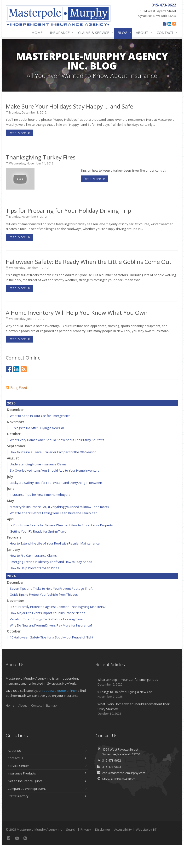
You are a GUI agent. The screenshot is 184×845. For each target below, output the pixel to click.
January (13, 549)
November (15, 422)
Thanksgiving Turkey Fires (40, 157)
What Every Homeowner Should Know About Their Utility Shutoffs (57, 440)
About (143, 32)
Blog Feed (16, 387)
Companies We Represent (47, 788)
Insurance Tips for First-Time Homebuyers (40, 494)
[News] (174, 24)
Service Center (47, 765)
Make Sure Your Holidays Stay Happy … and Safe (69, 106)
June (10, 488)
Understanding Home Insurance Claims (38, 464)
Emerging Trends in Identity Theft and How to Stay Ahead (51, 562)
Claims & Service (94, 32)
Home (37, 32)
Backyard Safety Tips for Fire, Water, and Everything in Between (56, 482)
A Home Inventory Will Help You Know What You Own (77, 312)
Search (71, 829)
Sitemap (51, 705)
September (16, 446)
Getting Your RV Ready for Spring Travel (38, 531)
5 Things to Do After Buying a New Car (37, 428)
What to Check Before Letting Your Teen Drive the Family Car (53, 513)
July (10, 476)
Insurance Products (47, 773)
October (14, 433)
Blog (123, 32)
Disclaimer (102, 829)
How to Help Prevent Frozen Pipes (34, 568)
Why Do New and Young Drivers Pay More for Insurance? (51, 625)
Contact (166, 32)
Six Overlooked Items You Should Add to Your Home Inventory (54, 470)
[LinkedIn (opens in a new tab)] (169, 24)
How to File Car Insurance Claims (33, 555)
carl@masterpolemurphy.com (123, 773)
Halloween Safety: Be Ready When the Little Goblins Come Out (89, 262)
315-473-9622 (111, 760)
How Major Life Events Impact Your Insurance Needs (47, 613)
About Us (47, 750)
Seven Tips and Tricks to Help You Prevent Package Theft (51, 588)
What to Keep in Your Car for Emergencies (40, 416)
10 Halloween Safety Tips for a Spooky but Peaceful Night (51, 637)
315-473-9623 (111, 766)
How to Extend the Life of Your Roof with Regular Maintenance (55, 543)
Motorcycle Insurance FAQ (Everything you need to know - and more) (59, 507)
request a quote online (59, 690)
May (10, 500)
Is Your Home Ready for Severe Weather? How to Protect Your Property (61, 525)
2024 (11, 575)
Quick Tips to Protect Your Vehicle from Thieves (44, 594)
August (13, 458)
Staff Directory (47, 796)
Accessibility (123, 829)
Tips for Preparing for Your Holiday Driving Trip (68, 210)
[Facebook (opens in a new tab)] (164, 24)
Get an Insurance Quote (47, 781)
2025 (11, 403)
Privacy (85, 829)
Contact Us (47, 758)
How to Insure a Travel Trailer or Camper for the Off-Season (53, 452)
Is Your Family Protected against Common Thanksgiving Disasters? (57, 607)
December (15, 409)
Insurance (61, 32)
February (14, 537)
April (11, 519)
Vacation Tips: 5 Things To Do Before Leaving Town (46, 619)
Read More (19, 133)
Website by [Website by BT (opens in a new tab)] (146, 829)
